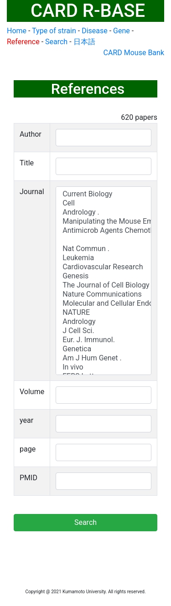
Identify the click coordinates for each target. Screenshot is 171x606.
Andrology (103, 321)
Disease (95, 30)
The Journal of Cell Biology (103, 285)
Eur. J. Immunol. (103, 339)
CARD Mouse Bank (134, 52)
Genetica (103, 349)
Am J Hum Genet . (103, 358)
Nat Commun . (103, 248)
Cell (103, 203)
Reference (23, 41)
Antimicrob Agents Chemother (103, 230)
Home (16, 30)
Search (56, 41)
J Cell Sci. (103, 330)
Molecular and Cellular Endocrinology (103, 303)
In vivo (103, 367)
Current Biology (103, 194)
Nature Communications (103, 294)
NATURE (103, 312)
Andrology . (103, 212)
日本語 (84, 41)
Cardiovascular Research (103, 267)
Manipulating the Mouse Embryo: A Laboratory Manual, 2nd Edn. (103, 221)
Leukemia (103, 257)
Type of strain (54, 30)
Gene (121, 30)
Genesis (103, 276)
